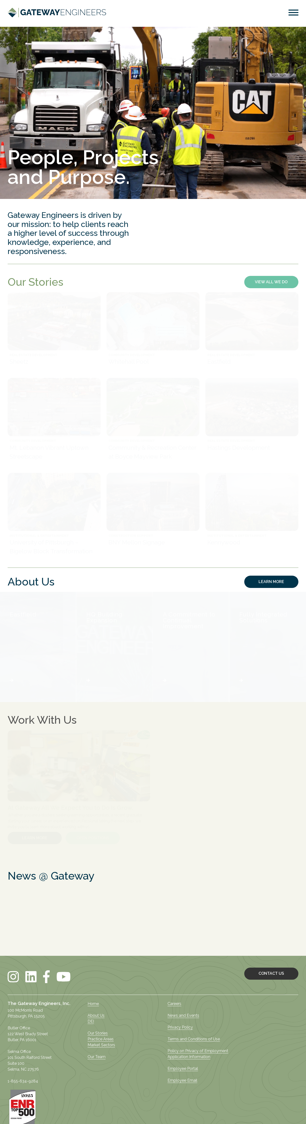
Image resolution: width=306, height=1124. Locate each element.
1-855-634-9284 (23, 1081)
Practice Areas (101, 1039)
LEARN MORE (271, 581)
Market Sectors (101, 1045)
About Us (96, 1015)
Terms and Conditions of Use (194, 1039)
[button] (293, 13)
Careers (174, 1003)
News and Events (183, 1015)
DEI (91, 1021)
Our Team (97, 1056)
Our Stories (98, 1033)
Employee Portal (183, 1068)
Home (93, 1003)
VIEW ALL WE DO (271, 282)
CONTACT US (271, 973)
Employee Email (182, 1080)
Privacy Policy (180, 1027)
